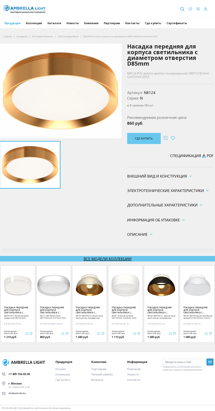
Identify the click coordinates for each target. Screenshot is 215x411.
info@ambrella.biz (17, 393)
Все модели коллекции (108, 258)
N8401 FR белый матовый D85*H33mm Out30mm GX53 (124, 317)
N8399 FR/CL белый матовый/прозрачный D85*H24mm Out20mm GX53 (16, 317)
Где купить (153, 23)
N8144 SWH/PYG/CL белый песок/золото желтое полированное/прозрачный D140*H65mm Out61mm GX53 (89, 317)
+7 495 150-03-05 (19, 374)
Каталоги (54, 23)
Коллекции (34, 23)
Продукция (12, 23)
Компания (91, 23)
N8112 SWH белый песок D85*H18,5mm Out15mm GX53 (53, 317)
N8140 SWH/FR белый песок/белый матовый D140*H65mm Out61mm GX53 (197, 317)
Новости (73, 23)
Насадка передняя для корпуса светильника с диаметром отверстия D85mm (16, 310)
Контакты (132, 23)
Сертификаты (177, 23)
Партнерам (112, 23)
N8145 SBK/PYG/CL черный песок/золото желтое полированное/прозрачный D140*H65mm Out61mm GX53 (161, 317)
